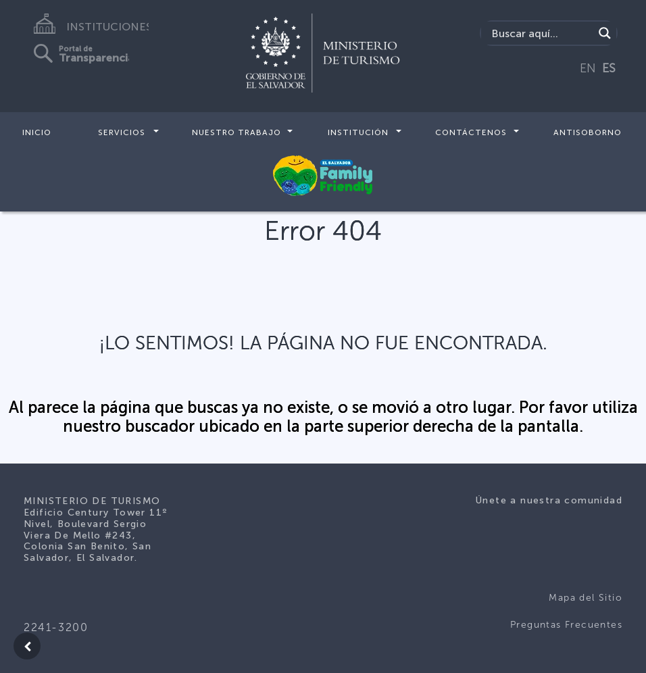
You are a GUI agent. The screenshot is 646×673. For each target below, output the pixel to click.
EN (588, 68)
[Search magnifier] (604, 33)
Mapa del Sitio (585, 597)
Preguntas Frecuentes (566, 624)
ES (609, 68)
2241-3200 (56, 627)
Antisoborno (587, 132)
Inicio (36, 132)
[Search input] (540, 33)
